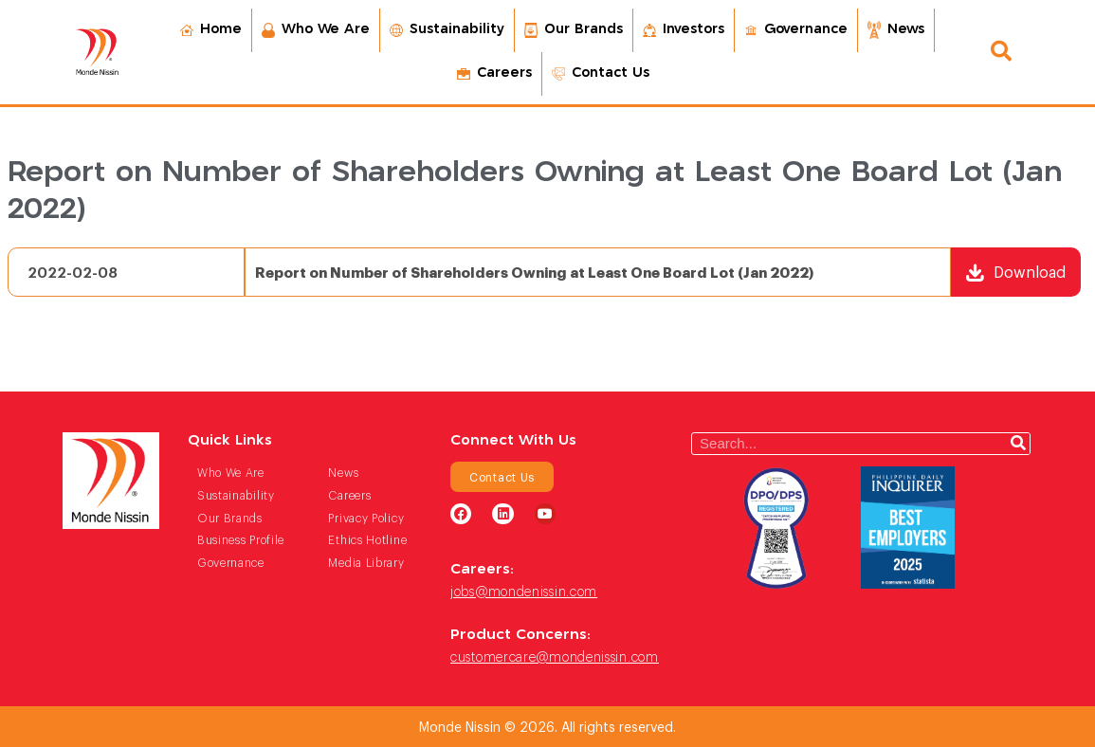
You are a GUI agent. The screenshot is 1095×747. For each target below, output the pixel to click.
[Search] (1018, 443)
